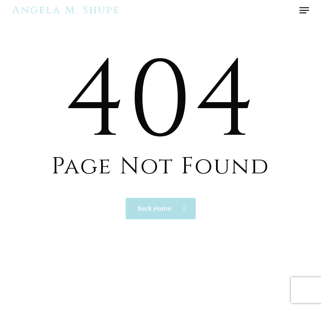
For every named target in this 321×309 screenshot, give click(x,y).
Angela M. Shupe (66, 10)
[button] (304, 10)
